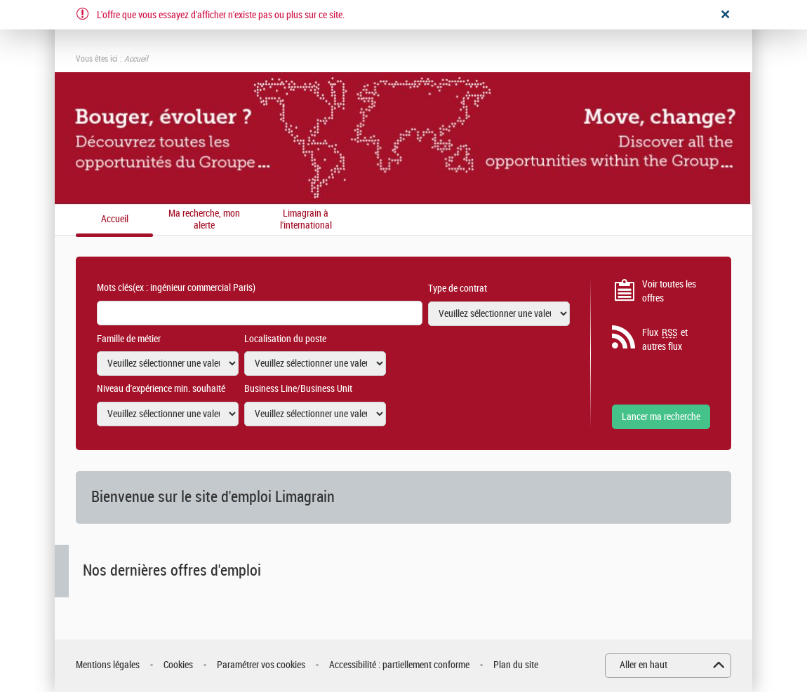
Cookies (178, 665)
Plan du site (515, 665)
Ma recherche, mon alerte (204, 219)
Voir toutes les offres (669, 291)
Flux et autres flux (665, 339)
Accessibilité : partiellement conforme (399, 665)
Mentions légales (108, 665)
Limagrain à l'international (306, 219)
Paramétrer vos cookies (261, 665)
